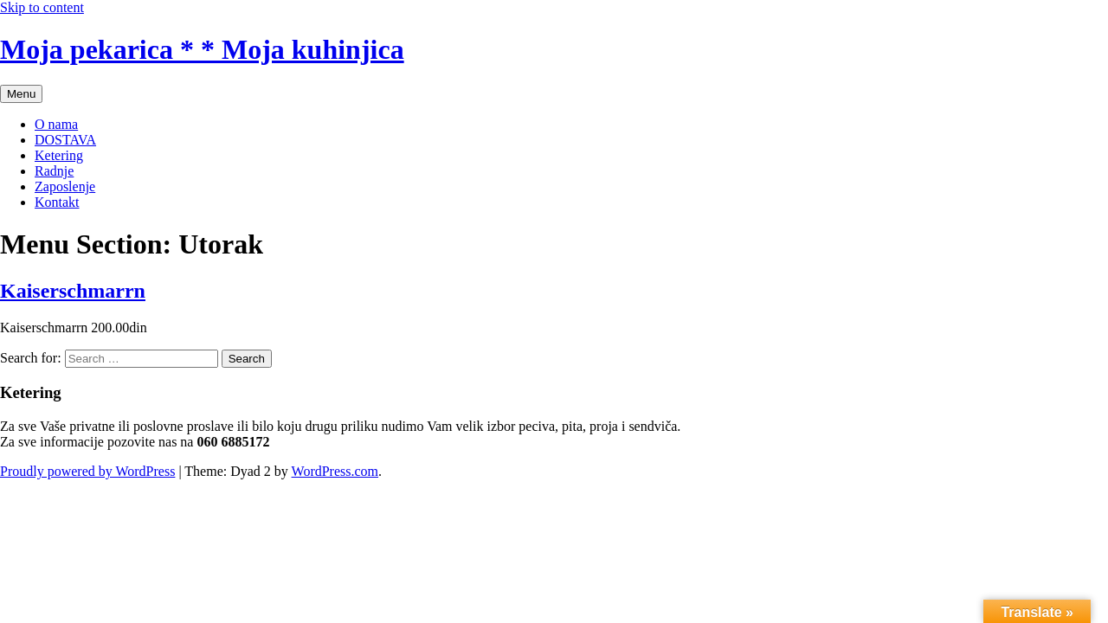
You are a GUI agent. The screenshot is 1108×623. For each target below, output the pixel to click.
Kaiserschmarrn (72, 290)
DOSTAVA (65, 139)
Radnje (54, 171)
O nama (56, 124)
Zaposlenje (65, 186)
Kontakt (57, 202)
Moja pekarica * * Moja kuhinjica (202, 49)
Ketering (59, 155)
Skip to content (42, 7)
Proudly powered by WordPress (87, 471)
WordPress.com (335, 471)
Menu (21, 93)
